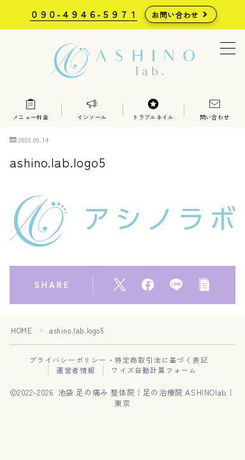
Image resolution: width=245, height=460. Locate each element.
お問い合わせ (175, 14)
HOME (21, 330)
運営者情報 (75, 370)
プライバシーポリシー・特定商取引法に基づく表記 (119, 360)
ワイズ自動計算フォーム (154, 370)
